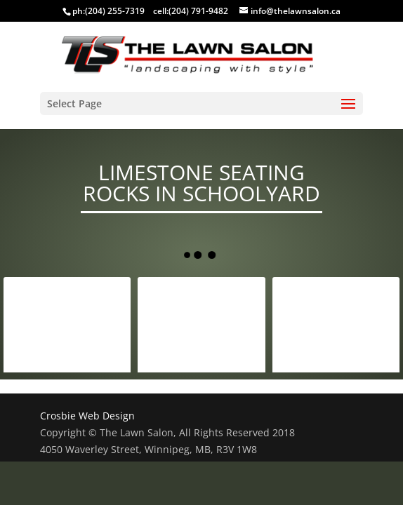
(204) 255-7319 (115, 11)
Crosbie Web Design (87, 415)
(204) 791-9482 (198, 11)
